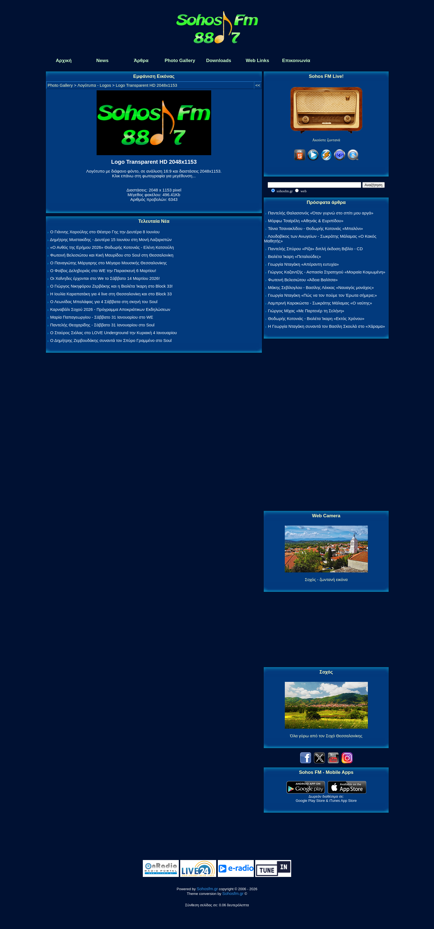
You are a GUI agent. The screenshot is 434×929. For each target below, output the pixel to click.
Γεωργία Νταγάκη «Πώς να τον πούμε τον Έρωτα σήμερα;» (322, 295)
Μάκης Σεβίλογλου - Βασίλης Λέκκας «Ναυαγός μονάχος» (321, 287)
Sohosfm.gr (207, 888)
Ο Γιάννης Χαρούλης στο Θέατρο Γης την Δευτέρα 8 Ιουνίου (104, 231)
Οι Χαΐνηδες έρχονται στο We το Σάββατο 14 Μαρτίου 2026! (105, 278)
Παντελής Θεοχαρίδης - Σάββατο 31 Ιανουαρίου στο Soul (102, 325)
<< (257, 85)
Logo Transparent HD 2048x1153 (146, 85)
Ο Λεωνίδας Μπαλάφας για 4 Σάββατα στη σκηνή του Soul (103, 301)
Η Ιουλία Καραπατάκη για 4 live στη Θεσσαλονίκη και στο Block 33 (111, 293)
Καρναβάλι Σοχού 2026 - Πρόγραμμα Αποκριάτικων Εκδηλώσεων (110, 309)
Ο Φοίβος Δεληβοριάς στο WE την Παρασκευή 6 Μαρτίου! (103, 270)
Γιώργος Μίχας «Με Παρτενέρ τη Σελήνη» (306, 310)
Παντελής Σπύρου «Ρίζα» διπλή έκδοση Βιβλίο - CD (315, 248)
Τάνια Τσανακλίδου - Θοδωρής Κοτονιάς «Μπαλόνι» (315, 228)
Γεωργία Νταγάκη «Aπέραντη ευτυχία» (303, 264)
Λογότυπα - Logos (94, 85)
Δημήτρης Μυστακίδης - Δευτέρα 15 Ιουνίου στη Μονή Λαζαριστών (111, 239)
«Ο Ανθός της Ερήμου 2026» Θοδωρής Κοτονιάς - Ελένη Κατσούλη (112, 247)
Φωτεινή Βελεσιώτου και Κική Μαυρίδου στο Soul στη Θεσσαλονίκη (111, 255)
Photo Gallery (60, 85)
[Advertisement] (326, 425)
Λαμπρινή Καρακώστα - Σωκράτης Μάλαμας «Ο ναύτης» (320, 303)
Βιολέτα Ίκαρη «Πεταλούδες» (294, 256)
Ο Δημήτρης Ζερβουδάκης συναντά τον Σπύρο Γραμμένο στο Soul (111, 340)
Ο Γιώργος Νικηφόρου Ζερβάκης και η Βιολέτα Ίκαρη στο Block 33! (111, 286)
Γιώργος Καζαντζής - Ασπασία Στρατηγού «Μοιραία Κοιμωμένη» (326, 272)
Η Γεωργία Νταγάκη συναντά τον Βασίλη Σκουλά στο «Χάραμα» (326, 326)
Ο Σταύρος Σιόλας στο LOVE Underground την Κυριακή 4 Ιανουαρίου (113, 332)
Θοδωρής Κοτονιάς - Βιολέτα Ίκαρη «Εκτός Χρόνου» (316, 318)
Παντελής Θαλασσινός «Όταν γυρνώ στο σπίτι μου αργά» (320, 213)
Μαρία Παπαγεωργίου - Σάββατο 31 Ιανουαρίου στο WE (101, 317)
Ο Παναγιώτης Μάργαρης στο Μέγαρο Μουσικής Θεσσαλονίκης (108, 262)
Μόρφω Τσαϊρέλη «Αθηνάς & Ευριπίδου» (305, 220)
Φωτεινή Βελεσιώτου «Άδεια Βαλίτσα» (303, 279)
